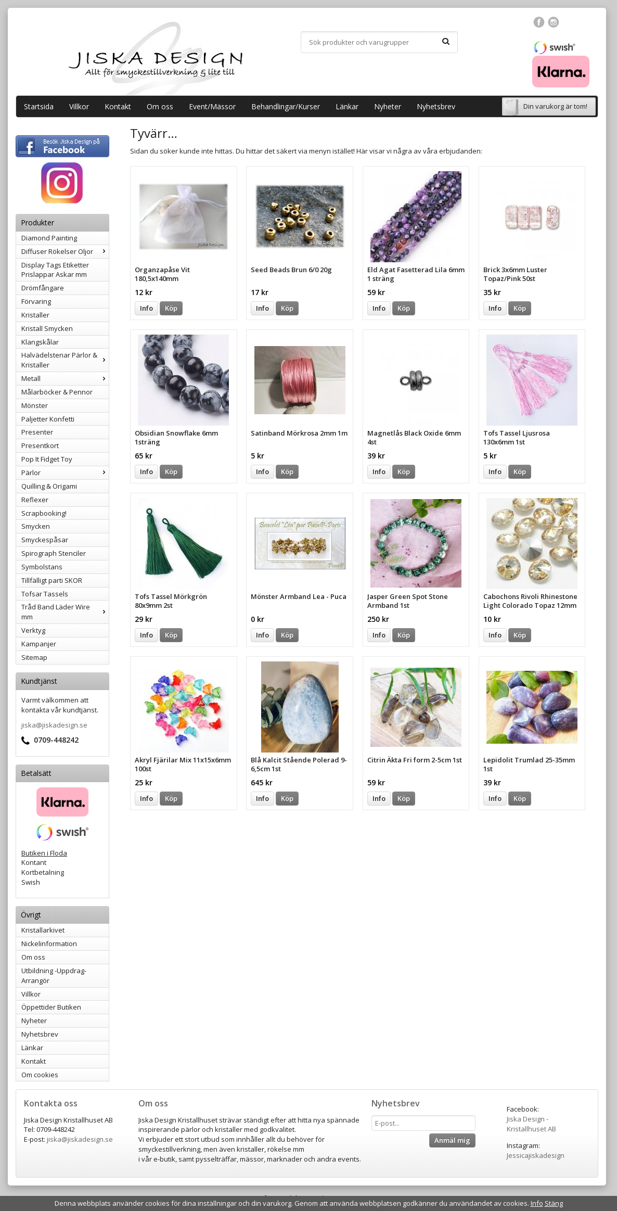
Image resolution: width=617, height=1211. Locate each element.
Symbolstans (41, 566)
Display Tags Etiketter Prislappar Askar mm (55, 269)
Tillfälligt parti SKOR (51, 580)
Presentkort (40, 445)
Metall (65, 378)
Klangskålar (40, 342)
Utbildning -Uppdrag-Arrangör (53, 975)
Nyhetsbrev (436, 106)
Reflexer (34, 499)
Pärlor (65, 472)
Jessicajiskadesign (535, 1155)
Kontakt (118, 106)
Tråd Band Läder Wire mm (65, 611)
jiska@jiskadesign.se (54, 725)
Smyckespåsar (44, 539)
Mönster (34, 405)
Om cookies (39, 1074)
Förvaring (36, 301)
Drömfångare (42, 287)
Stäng (554, 1203)
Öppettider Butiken (51, 1007)
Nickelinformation (49, 943)
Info (146, 308)
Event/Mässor (212, 106)
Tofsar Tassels (44, 593)
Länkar (347, 106)
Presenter (37, 432)
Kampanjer (38, 643)
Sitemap (34, 657)
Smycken (35, 526)
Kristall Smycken (47, 328)
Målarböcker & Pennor (57, 392)
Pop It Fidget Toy (46, 459)
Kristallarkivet (43, 930)
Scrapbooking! (44, 513)
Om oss (160, 106)
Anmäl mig (452, 1140)
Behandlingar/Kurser (285, 106)
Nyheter (387, 106)
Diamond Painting (49, 238)
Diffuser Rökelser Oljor (65, 251)
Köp (171, 308)
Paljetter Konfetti (47, 419)
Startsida (39, 106)
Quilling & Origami (49, 486)
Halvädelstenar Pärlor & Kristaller (65, 359)
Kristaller (35, 315)
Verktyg (33, 630)
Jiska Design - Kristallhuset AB (531, 1123)
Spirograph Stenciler (53, 553)
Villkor (79, 106)
